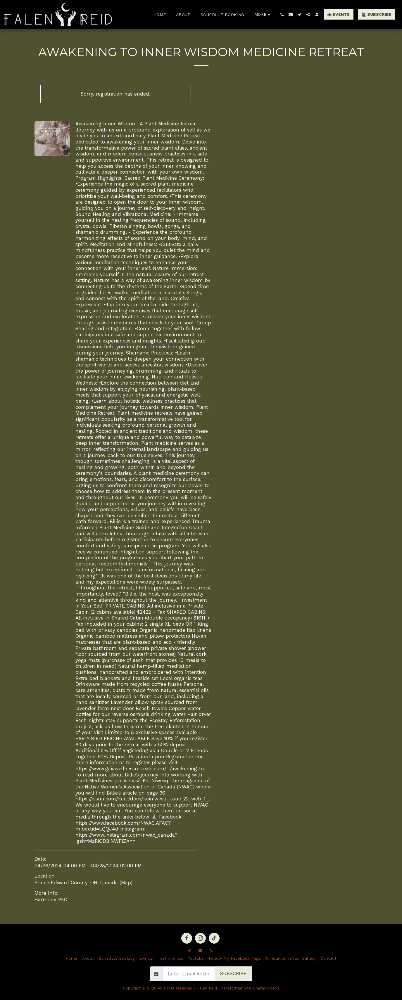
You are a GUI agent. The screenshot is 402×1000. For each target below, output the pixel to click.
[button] (282, 15)
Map (126, 882)
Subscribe (233, 973)
